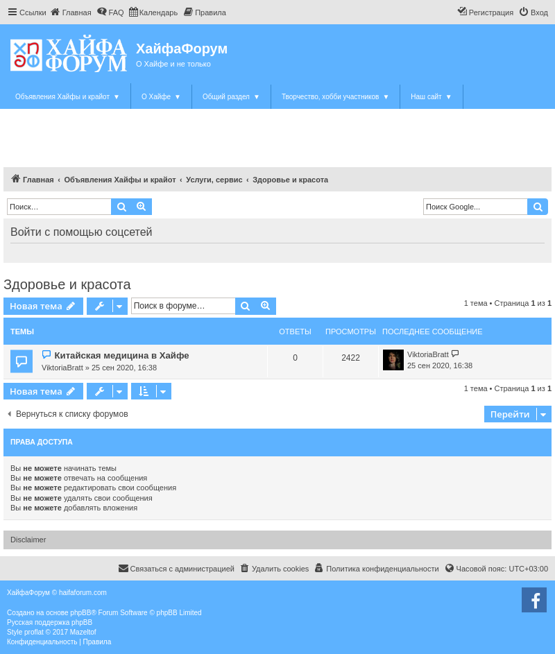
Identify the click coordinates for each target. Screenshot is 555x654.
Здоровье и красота (67, 284)
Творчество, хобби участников (335, 97)
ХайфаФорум (182, 48)
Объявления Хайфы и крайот (67, 97)
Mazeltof (83, 632)
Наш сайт (431, 97)
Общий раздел (231, 97)
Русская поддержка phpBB (49, 622)
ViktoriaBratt (62, 367)
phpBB (80, 613)
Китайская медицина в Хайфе (121, 355)
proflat (34, 632)
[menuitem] (71, 12)
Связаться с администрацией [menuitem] (176, 568)
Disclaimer (28, 539)
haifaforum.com (83, 592)
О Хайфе (161, 97)
